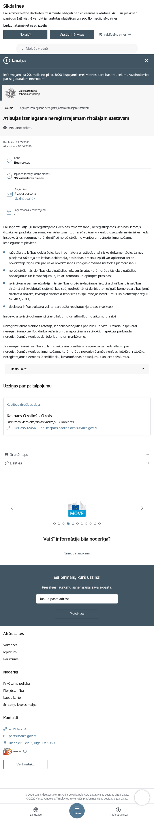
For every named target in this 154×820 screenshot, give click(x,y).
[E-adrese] (12, 751)
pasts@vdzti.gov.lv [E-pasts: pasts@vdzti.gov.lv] (22, 736)
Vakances (10, 645)
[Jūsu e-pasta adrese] (77, 599)
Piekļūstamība (13, 690)
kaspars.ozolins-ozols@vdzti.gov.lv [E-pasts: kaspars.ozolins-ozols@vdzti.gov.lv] (71, 428)
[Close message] (146, 60)
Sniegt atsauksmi (77, 553)
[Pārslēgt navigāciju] (77, 810)
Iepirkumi (10, 652)
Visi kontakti (25, 764)
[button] (25, 198)
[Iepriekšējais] (11, 508)
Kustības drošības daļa (23, 404)
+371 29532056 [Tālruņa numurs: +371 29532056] (24, 428)
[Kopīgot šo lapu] (77, 463)
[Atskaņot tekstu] (20, 127)
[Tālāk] (142, 508)
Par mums (11, 659)
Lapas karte (12, 697)
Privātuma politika (16, 683)
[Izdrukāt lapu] (77, 454)
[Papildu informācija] (24, 751)
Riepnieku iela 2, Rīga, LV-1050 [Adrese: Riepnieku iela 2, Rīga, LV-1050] (32, 743)
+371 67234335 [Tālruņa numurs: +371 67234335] (20, 729)
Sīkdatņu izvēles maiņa (20, 705)
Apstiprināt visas (72, 34)
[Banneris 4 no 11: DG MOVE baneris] (77, 508)
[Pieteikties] (77, 613)
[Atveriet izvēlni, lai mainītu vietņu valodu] (35, 812)
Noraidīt (25, 34)
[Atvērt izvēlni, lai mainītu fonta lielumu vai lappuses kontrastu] (118, 812)
